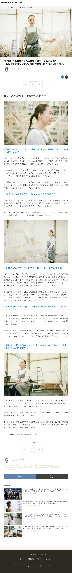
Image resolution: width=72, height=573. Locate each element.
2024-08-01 (14, 70)
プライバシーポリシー (44, 559)
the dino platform (38, 566)
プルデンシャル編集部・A (19, 68)
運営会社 (23, 559)
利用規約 (31, 559)
